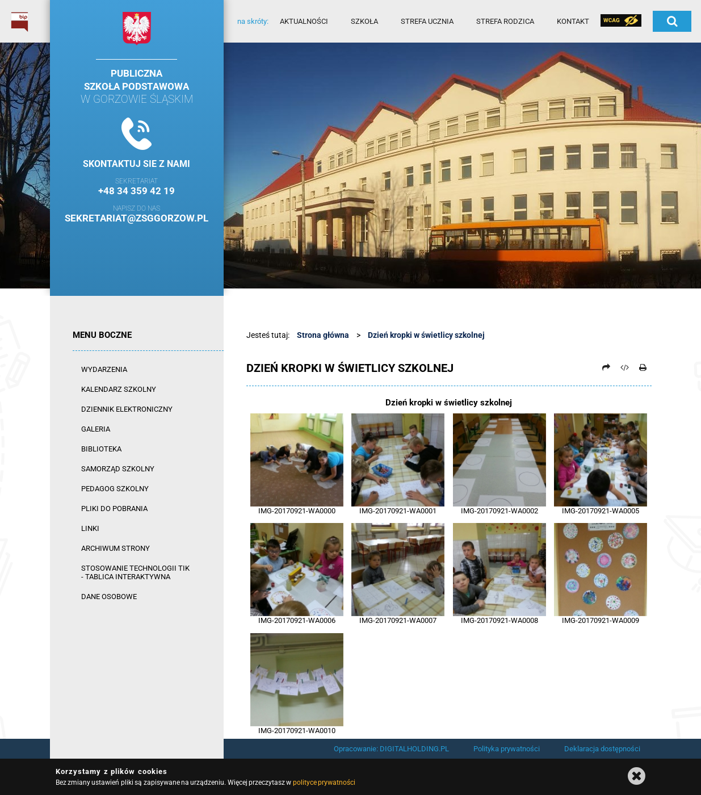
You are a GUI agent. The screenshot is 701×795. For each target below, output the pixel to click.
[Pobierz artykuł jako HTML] (624, 367)
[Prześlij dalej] (606, 367)
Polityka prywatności (506, 748)
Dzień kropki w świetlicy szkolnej (426, 335)
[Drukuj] (643, 367)
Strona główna (323, 335)
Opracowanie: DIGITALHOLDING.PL (391, 748)
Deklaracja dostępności (602, 748)
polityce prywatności (324, 782)
